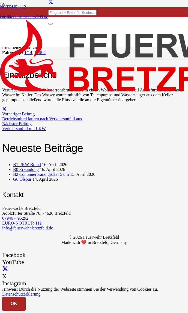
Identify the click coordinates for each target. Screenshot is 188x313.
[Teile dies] (4, 109)
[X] (5, 269)
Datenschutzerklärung (21, 294)
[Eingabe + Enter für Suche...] (72, 13)
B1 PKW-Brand (27, 164)
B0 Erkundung (26, 169)
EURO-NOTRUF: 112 (22, 223)
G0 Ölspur (22, 179)
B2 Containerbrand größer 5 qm (41, 174)
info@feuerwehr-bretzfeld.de (27, 228)
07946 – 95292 (15, 218)
